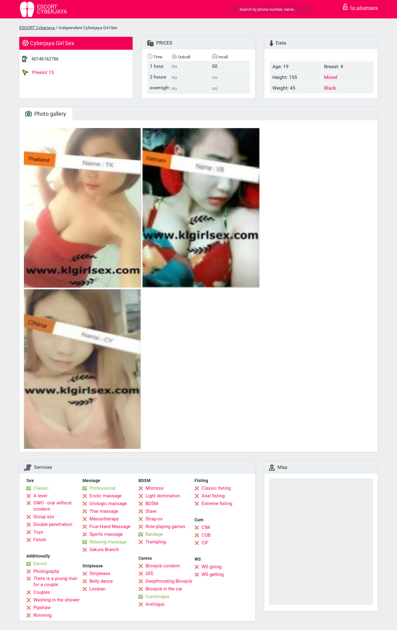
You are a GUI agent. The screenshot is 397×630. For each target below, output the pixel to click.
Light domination (163, 496)
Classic (41, 488)
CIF (205, 543)
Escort (40, 563)
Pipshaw (42, 607)
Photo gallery (45, 114)
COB (206, 535)
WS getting (213, 574)
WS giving (211, 567)
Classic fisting (216, 488)
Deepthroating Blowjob (169, 581)
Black (330, 88)
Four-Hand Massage (109, 526)
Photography (46, 571)
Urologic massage (108, 503)
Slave (151, 511)
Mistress (155, 488)
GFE (150, 573)
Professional (102, 488)
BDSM (152, 503)
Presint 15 (38, 72)
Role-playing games (165, 526)
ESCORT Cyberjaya (37, 27)
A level (40, 496)
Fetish (39, 539)
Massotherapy (104, 519)
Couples (41, 592)
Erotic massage (105, 496)
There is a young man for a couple (55, 581)
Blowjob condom (163, 566)
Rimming (42, 615)
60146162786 (45, 59)
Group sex (43, 516)
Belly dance (101, 581)
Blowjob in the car (164, 589)
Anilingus (155, 604)
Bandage (154, 534)
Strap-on (154, 519)
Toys (38, 532)
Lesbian (97, 589)
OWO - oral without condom (52, 506)
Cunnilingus (157, 596)
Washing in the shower (56, 600)
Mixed (330, 77)
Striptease (99, 573)
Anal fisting (213, 496)
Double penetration (52, 524)
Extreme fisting (217, 503)
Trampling (156, 542)
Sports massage (106, 534)
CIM (206, 527)
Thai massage (103, 511)
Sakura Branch (104, 549)
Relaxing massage (108, 542)
